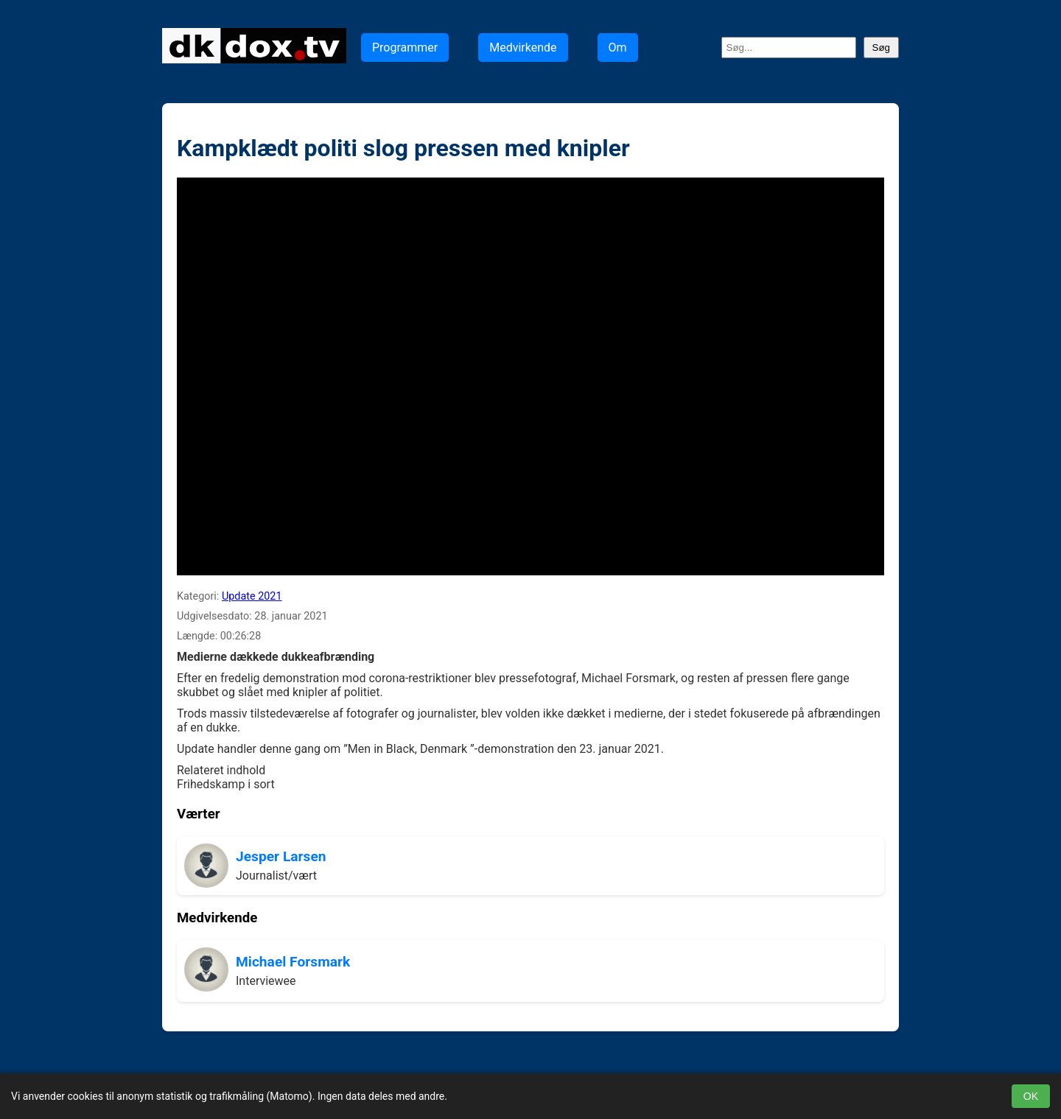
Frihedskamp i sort (226, 784)
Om (618, 48)
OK (1030, 1096)
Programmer (405, 48)
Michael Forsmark (293, 961)
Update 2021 (252, 596)
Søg (881, 47)
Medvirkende (522, 48)
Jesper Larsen (281, 856)
